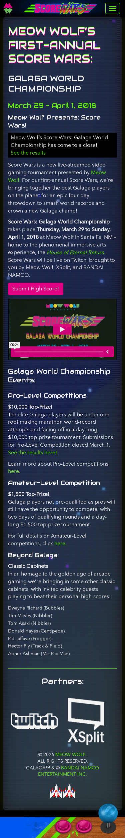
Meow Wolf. (70, 754)
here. (14, 471)
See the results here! (32, 452)
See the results (28, 153)
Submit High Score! (35, 288)
